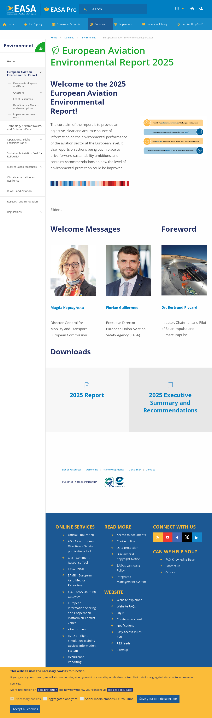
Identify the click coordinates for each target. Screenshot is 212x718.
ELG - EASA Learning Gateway (82, 594)
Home (11, 24)
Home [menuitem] (11, 61)
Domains (99, 24)
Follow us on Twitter (187, 537)
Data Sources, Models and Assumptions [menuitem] (26, 106)
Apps (180, 9)
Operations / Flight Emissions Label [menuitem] (19, 141)
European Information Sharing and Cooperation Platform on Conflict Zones (82, 613)
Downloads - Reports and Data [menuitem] (25, 85)
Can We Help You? (192, 24)
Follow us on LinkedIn (197, 537)
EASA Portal (76, 569)
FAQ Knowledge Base (180, 559)
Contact (150, 469)
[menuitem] (192, 9)
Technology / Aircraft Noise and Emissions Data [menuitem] (23, 127)
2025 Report (87, 395)
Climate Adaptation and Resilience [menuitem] (21, 178)
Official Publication (81, 535)
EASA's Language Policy (128, 567)
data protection (47, 690)
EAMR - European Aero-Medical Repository (80, 580)
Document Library (157, 24)
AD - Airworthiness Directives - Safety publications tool (81, 546)
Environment (89, 37)
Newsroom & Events (68, 24)
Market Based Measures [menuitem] (22, 167)
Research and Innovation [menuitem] (22, 201)
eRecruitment (77, 629)
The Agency (35, 24)
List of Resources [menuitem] (23, 99)
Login (192, 9)
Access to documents (131, 535)
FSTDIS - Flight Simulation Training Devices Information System (82, 643)
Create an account (129, 619)
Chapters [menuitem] (18, 92)
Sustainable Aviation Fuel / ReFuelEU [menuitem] (23, 154)
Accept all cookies (25, 709)
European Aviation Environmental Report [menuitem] (22, 73)
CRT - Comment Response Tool (78, 560)
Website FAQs (126, 606)
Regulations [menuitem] (14, 212)
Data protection (127, 548)
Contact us (172, 566)
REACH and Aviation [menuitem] (19, 191)
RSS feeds (123, 643)
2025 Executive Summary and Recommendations (170, 402)
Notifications (125, 626)
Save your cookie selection (158, 699)
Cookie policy (126, 541)
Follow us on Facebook (177, 537)
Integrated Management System (131, 579)
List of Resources (72, 469)
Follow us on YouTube (167, 537)
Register (201, 9)
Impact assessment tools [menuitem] (24, 116)
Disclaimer (135, 469)
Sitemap (122, 650)
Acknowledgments (113, 469)
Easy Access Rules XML (129, 634)
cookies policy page (120, 690)
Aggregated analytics (62, 699)
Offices (170, 572)
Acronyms (92, 469)
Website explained (129, 600)
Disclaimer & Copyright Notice (128, 556)
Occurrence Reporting (76, 659)
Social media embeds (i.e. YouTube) (109, 699)
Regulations (125, 24)
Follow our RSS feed (158, 537)
